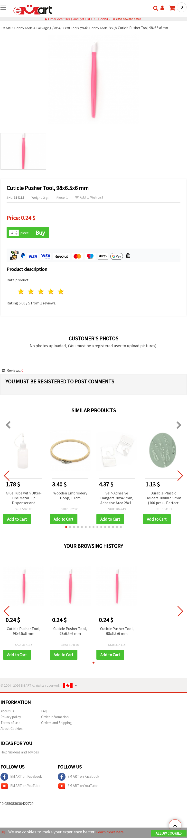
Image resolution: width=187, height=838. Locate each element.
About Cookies (11, 729)
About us (7, 711)
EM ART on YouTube (20, 787)
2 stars (31, 292)
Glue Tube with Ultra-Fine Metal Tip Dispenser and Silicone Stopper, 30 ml (24, 498)
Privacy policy (10, 717)
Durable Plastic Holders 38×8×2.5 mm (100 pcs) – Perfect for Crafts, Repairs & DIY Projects (163, 498)
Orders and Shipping (56, 723)
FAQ (44, 711)
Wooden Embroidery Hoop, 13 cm (70, 496)
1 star (21, 292)
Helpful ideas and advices (19, 753)
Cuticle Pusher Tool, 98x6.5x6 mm (23, 631)
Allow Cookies (169, 833)
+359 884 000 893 (127, 19)
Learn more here (111, 832)
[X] (3, 832)
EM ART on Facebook (21, 777)
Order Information (55, 717)
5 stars (61, 292)
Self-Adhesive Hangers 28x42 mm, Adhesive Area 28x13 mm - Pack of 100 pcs (116, 498)
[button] (66, 527)
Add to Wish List (89, 197)
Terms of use (10, 723)
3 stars (41, 292)
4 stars (51, 292)
